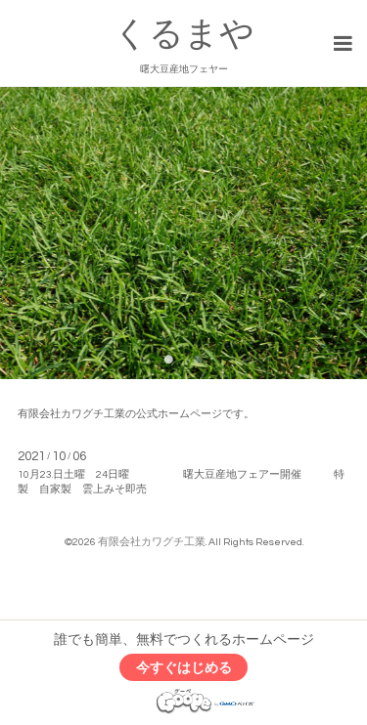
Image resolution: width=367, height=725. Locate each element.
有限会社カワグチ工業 (152, 541)
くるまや (184, 34)
